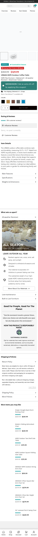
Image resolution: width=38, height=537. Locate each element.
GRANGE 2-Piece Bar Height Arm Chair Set (24, 496)
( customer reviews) (14, 120)
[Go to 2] (13, 56)
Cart (26, 535)
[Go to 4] (32, 56)
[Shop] (10, 532)
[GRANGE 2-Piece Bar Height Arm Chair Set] (7, 499)
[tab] (19, 125)
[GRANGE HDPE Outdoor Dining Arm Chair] (7, 470)
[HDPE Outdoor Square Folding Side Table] (7, 456)
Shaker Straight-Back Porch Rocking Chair (24, 411)
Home (3, 535)
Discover (18, 535)
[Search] (29, 6)
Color (3, 97)
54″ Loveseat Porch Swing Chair (25, 510)
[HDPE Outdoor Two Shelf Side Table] (7, 442)
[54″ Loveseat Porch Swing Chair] (7, 513)
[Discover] (18, 532)
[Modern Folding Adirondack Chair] (7, 428)
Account (33, 535)
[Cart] (26, 532)
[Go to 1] (4, 56)
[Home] (3, 532)
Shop (10, 535)
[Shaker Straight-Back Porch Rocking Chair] (7, 414)
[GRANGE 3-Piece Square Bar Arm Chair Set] (7, 485)
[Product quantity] (5, 108)
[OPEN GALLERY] (19, 32)
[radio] (3, 102)
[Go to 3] (23, 56)
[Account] (34, 532)
